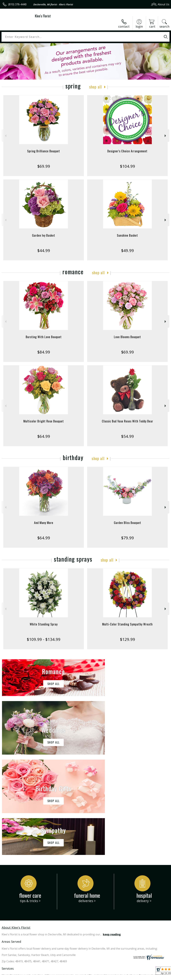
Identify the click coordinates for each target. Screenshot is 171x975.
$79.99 (127, 538)
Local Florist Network (136, 971)
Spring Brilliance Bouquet (43, 151)
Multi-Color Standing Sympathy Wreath (127, 624)
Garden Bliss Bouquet (127, 522)
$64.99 (43, 436)
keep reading (112, 834)
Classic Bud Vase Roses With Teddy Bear (127, 421)
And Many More (43, 522)
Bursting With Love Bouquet (44, 337)
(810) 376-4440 (17, 4)
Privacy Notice (113, 971)
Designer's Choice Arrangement (127, 151)
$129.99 (127, 639)
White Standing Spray (44, 624)
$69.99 (43, 166)
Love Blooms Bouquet (127, 337)
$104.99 (127, 166)
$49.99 (127, 250)
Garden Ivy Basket (43, 235)
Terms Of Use (93, 971)
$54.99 (127, 436)
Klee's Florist (43, 15)
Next (165, 135)
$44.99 (43, 250)
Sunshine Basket (127, 235)
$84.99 (43, 352)
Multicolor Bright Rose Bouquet (43, 421)
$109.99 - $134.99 (43, 639)
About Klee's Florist (16, 827)
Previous (5, 135)
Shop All (95, 87)
